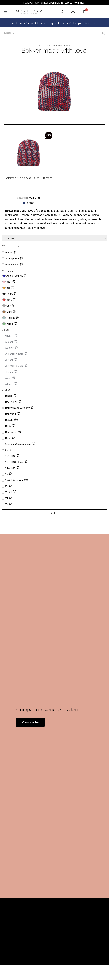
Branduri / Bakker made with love (54, 45)
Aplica (55, 513)
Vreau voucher (30, 755)
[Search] (103, 33)
